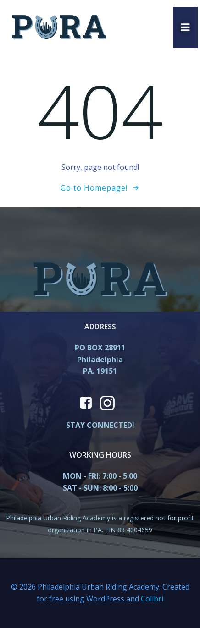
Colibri (152, 599)
